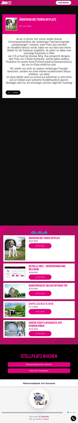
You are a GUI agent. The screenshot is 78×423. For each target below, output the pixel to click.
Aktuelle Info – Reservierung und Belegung (47, 267)
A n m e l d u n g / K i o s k (41, 304)
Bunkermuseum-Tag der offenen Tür (48, 285)
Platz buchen (63, 3)
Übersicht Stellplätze (39, 371)
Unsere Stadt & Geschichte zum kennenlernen (45, 324)
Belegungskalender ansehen (39, 364)
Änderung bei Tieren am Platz (44, 238)
